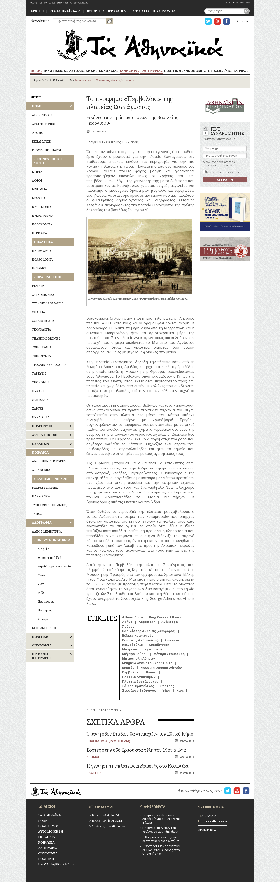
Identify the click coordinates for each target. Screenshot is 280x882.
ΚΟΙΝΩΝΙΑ (128, 71)
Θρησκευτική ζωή (49, 557)
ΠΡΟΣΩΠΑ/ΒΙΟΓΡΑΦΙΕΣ (227, 71)
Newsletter (39, 20)
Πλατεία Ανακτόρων (139, 677)
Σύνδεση (243, 21)
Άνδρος (128, 626)
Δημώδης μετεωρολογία (54, 566)
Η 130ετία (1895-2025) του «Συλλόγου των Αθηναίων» (160, 830)
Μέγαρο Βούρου (134, 654)
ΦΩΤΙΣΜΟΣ (40, 400)
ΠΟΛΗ (35, 71)
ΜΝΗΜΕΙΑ (39, 189)
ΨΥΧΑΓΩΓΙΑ (40, 417)
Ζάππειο (172, 640)
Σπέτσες (167, 686)
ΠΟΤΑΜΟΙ (39, 268)
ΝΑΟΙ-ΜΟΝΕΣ (42, 207)
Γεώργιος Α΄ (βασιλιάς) (140, 640)
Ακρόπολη (147, 622)
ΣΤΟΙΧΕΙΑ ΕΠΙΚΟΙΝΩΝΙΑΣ (154, 11)
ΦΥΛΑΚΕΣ (39, 391)
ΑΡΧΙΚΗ (37, 11)
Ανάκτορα (169, 622)
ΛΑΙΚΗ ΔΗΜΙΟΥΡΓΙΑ (47, 531)
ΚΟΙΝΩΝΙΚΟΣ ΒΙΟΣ (45, 628)
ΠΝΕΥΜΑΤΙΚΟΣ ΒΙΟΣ (53, 540)
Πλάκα (151, 672)
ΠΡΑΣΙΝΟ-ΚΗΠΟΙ (50, 277)
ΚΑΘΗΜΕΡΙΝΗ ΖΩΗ (52, 479)
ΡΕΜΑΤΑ (38, 286)
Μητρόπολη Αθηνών (138, 658)
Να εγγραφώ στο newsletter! (221, 172)
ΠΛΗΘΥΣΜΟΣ (41, 251)
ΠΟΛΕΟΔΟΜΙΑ (42, 259)
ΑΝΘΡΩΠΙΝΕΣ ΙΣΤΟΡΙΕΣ (49, 461)
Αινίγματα (44, 619)
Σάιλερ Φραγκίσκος (138, 686)
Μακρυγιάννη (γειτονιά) (142, 649)
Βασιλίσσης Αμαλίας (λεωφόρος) (149, 631)
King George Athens (165, 617)
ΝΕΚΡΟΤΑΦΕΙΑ (42, 215)
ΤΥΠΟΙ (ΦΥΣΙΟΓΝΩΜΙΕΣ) (49, 505)
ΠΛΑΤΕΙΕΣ (45, 242)
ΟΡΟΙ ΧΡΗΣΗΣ (207, 830)
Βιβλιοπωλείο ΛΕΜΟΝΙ (107, 821)
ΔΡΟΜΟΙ (38, 133)
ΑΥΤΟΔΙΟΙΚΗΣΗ (82, 71)
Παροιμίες (44, 610)
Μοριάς (128, 667)
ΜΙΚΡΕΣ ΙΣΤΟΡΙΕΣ (45, 487)
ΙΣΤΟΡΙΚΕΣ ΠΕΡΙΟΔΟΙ (105, 11)
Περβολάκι (131, 672)
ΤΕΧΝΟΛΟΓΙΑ (41, 329)
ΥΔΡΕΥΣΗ (39, 373)
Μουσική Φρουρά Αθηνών (161, 667)
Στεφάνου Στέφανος (139, 690)
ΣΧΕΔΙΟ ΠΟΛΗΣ (43, 321)
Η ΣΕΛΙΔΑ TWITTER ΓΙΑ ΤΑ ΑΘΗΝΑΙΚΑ (208, 21)
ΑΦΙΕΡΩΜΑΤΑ (154, 806)
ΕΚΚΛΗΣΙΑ (107, 71)
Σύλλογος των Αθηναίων (108, 826)
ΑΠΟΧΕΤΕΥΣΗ (42, 115)
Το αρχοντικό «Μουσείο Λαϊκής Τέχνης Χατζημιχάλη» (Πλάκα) (161, 818)
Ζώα (41, 584)
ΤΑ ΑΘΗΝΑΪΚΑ (140, 45)
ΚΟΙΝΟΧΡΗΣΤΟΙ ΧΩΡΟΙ (47, 161)
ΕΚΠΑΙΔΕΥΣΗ (41, 141)
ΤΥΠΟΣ (37, 514)
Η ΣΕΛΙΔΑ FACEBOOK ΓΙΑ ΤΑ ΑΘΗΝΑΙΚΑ (226, 21)
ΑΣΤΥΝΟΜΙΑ (41, 470)
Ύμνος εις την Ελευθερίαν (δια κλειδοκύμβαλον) (59, 3)
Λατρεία (43, 549)
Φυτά (41, 575)
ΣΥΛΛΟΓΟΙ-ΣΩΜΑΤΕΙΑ (47, 303)
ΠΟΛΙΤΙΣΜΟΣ (55, 71)
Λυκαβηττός (159, 645)
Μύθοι (42, 593)
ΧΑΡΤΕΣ (37, 408)
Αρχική (37, 80)
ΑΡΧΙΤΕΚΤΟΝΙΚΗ (44, 124)
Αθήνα (127, 622)
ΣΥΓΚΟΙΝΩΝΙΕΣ (43, 294)
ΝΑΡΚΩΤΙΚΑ (41, 496)
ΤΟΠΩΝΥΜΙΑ (41, 356)
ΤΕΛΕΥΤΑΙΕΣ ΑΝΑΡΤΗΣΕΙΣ (58, 80)
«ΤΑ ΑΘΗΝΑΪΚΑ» (63, 11)
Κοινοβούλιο (132, 645)
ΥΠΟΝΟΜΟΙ (40, 382)
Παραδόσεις (46, 601)
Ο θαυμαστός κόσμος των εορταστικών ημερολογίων (160, 839)
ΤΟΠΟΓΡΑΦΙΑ (42, 347)
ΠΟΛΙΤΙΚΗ (172, 71)
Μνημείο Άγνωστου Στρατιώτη (147, 663)
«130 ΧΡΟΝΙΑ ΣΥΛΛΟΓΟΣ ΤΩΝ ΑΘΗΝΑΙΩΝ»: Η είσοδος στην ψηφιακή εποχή (161, 850)
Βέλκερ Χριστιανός (137, 635)
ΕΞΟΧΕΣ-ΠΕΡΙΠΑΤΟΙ (46, 150)
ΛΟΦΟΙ (37, 180)
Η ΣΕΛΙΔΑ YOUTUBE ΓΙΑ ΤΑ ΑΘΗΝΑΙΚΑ (217, 21)
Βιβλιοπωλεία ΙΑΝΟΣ (105, 815)
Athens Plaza (132, 617)
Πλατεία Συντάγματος (140, 681)
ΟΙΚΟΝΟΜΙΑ (194, 71)
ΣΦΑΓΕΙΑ (38, 312)
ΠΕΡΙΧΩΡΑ (39, 233)
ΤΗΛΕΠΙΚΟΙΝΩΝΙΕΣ (46, 338)
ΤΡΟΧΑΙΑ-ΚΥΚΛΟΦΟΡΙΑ (49, 365)
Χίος (180, 690)
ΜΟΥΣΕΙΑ (39, 198)
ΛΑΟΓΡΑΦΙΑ (150, 71)
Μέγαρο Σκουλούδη (169, 654)
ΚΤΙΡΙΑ (37, 172)
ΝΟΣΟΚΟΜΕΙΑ (42, 224)
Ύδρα (166, 690)
